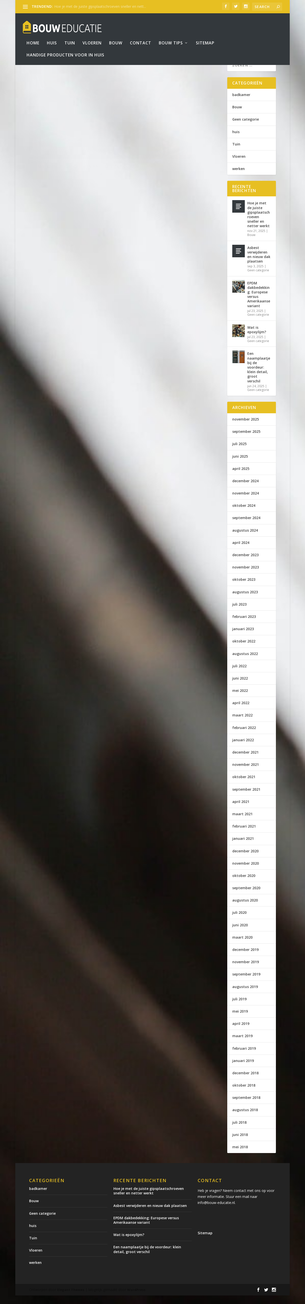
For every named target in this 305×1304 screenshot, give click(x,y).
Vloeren (92, 35)
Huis (52, 35)
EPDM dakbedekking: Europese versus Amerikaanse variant (258, 303)
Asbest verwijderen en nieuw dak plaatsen (258, 263)
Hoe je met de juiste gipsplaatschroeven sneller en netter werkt (258, 223)
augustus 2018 (245, 1118)
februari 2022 (244, 736)
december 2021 (245, 760)
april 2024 (240, 551)
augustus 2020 (245, 908)
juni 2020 (240, 933)
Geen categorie (245, 127)
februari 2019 (244, 1056)
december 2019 (245, 958)
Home (33, 35)
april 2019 (240, 1032)
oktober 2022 (243, 649)
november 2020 (245, 871)
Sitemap (205, 35)
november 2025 (245, 427)
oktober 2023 (243, 588)
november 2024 (245, 501)
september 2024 (246, 526)
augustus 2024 (245, 538)
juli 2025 (239, 452)
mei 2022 (240, 699)
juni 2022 (240, 686)
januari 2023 (243, 637)
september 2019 (246, 982)
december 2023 (245, 563)
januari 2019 (243, 1069)
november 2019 (245, 970)
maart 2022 (242, 723)
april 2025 (240, 477)
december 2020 (245, 859)
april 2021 (240, 810)
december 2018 (245, 1081)
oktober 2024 (243, 514)
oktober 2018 (243, 1093)
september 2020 (246, 896)
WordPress (136, 1298)
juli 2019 (239, 1007)
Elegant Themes (70, 1298)
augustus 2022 (245, 662)
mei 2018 (240, 1155)
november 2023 (245, 575)
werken (238, 177)
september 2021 (246, 797)
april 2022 (240, 711)
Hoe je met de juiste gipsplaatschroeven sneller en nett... (100, 6)
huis (236, 140)
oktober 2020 (243, 884)
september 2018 (246, 1106)
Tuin (69, 35)
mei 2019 (240, 1019)
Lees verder (51, 186)
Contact (140, 35)
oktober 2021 (243, 785)
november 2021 (245, 773)
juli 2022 (239, 674)
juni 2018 (240, 1143)
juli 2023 (239, 612)
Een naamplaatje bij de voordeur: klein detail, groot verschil (258, 376)
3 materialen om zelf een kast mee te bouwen (73, 143)
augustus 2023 (245, 600)
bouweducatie (52, 154)
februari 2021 (244, 834)
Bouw (115, 35)
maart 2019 (242, 1044)
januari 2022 (243, 748)
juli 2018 (239, 1130)
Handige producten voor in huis (65, 47)
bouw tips (171, 35)
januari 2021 (243, 847)
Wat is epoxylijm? (256, 338)
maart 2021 (242, 822)
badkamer (241, 103)
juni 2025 (240, 464)
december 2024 (245, 489)
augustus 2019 (245, 995)
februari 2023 (244, 625)
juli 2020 (239, 921)
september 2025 (246, 440)
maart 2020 (242, 945)
